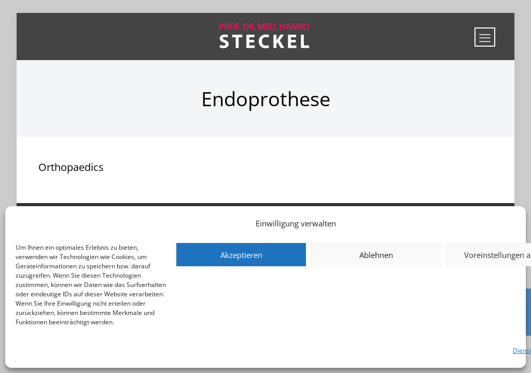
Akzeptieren (241, 255)
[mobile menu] (484, 37)
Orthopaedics (71, 167)
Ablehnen (376, 255)
